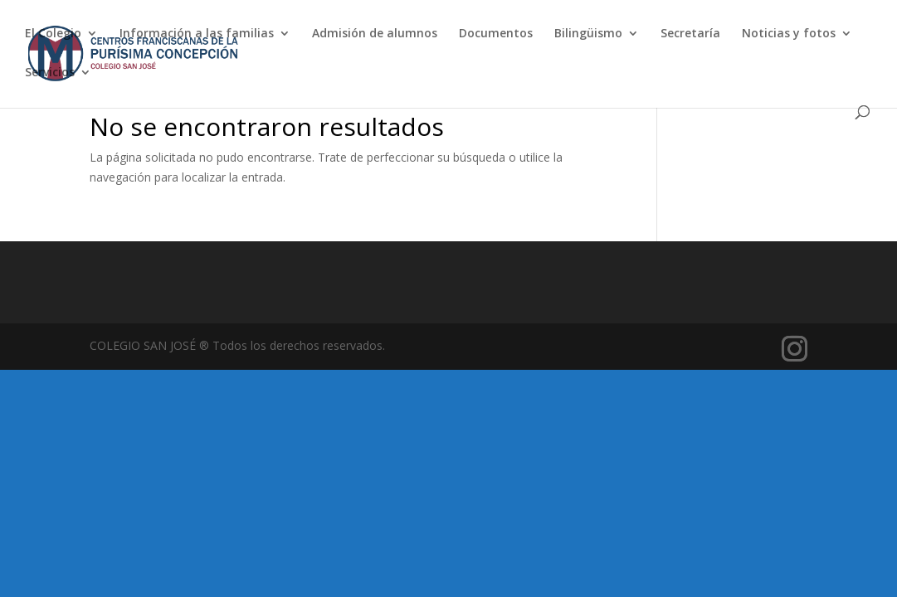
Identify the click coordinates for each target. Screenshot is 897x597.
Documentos (496, 34)
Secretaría (690, 34)
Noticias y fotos (789, 34)
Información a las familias (196, 34)
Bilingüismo (588, 34)
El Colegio (53, 34)
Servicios (50, 73)
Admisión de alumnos (374, 34)
